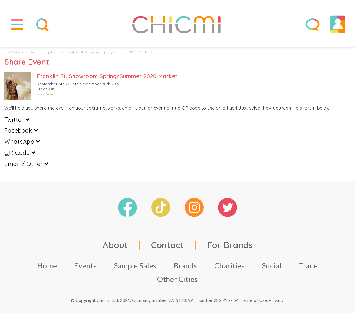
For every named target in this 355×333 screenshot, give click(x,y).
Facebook (21, 131)
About (115, 245)
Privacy (276, 300)
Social (272, 266)
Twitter (16, 120)
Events (85, 266)
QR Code (19, 153)
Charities (229, 266)
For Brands (229, 245)
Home (47, 266)
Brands (185, 266)
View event (47, 95)
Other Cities (177, 279)
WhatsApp (22, 142)
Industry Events (49, 53)
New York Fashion (18, 53)
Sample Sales (135, 266)
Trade (308, 266)
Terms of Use (254, 300)
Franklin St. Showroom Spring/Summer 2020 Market (107, 53)
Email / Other (26, 164)
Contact (167, 245)
